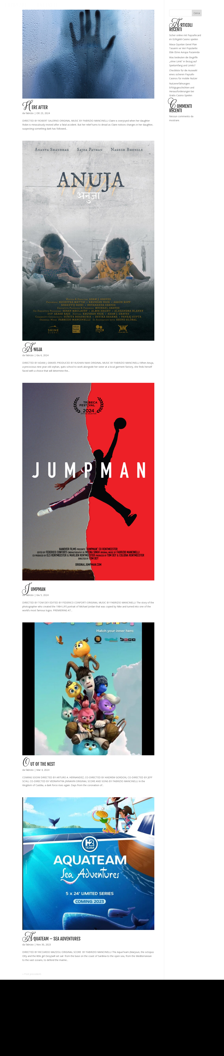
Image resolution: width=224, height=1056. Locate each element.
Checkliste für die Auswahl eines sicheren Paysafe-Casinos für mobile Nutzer (183, 74)
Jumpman (33, 589)
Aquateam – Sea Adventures (51, 938)
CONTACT (214, 5)
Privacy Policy (47, 1041)
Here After (35, 107)
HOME (171, 5)
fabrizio (30, 113)
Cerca (197, 13)
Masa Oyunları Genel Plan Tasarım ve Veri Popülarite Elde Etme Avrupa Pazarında (184, 48)
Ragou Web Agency (204, 1041)
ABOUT (192, 5)
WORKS (181, 5)
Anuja (32, 349)
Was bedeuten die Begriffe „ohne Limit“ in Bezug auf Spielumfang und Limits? (183, 61)
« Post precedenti (31, 974)
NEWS (203, 5)
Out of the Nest (38, 764)
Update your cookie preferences (112, 1051)
